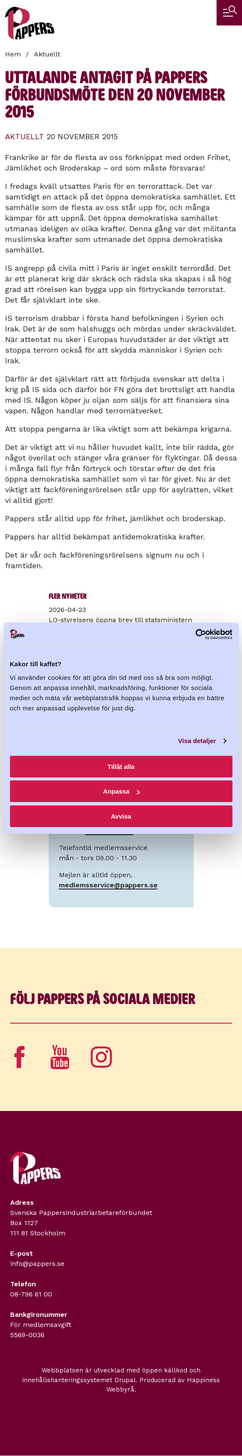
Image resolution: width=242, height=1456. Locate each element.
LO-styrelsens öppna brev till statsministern (120, 620)
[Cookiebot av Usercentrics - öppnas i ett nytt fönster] (195, 634)
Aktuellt (47, 54)
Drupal (125, 1380)
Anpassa (121, 791)
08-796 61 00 (31, 1294)
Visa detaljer (197, 740)
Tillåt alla (121, 766)
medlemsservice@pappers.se (108, 885)
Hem (13, 54)
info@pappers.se (37, 1264)
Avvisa (121, 816)
